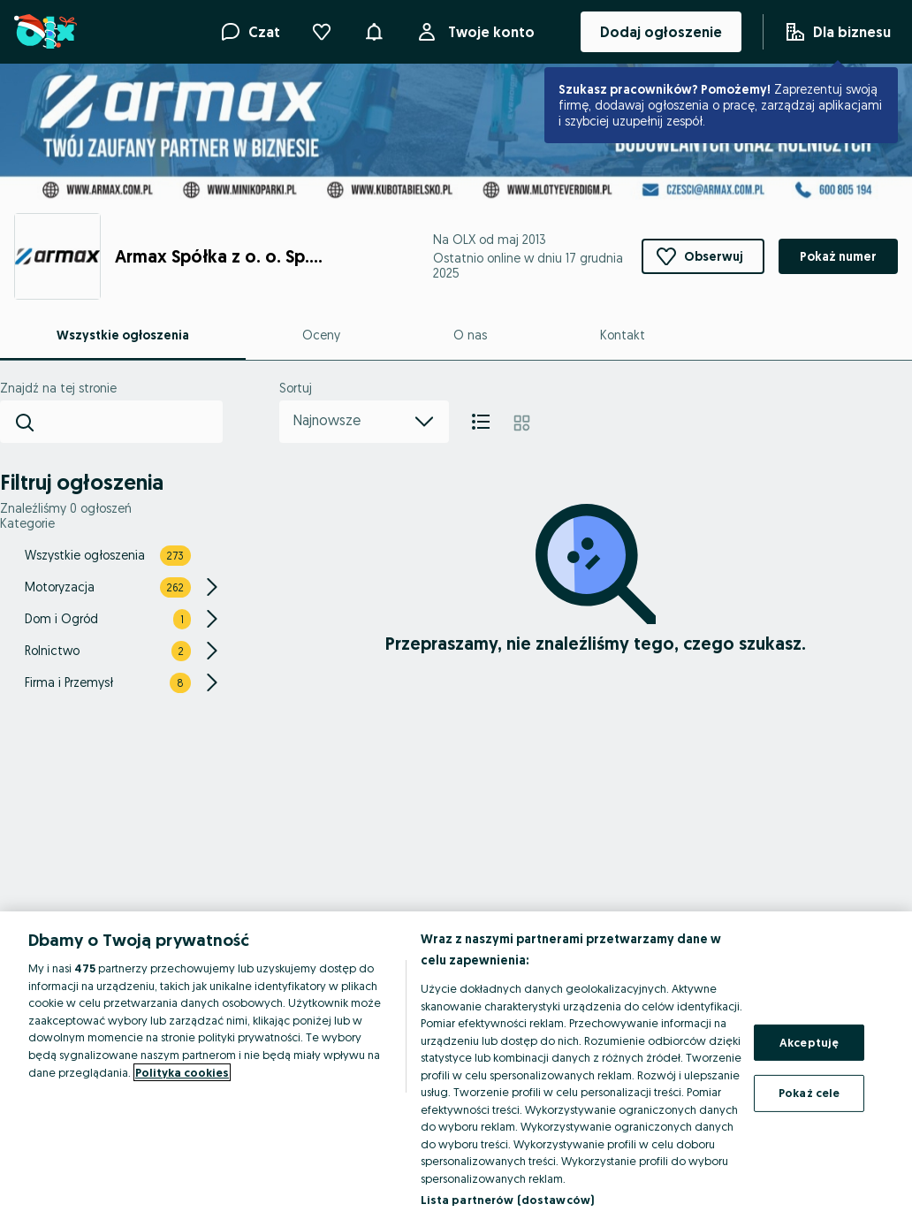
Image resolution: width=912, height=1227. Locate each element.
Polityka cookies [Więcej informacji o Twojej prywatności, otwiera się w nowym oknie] (182, 1072)
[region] (456, 1069)
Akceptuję (809, 1042)
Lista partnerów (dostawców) (508, 1200)
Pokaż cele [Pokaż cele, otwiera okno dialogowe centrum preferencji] (809, 1093)
